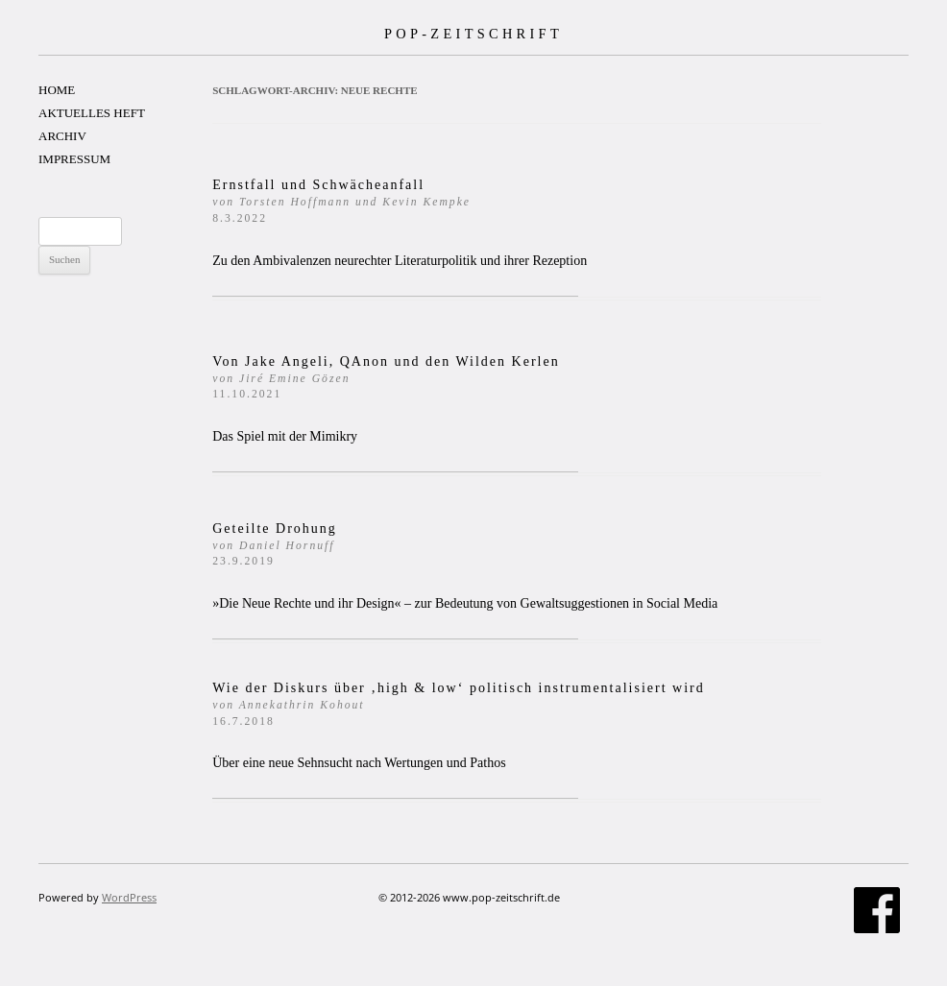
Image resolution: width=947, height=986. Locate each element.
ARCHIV (62, 136)
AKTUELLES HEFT (91, 113)
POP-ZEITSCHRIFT (473, 33)
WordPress (129, 897)
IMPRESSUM (74, 159)
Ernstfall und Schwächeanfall (341, 201)
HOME (56, 90)
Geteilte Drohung (274, 544)
